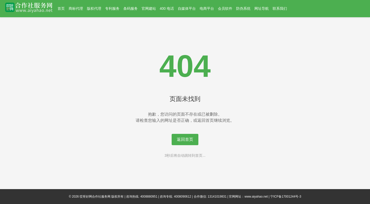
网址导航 (261, 8)
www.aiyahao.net (256, 196)
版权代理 (94, 8)
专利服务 (112, 8)
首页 (61, 8)
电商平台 (207, 8)
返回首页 (185, 139)
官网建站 (149, 8)
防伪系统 (243, 8)
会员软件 (225, 8)
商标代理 (76, 8)
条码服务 (130, 8)
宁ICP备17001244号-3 (285, 196)
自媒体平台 (187, 8)
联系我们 (280, 8)
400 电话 (167, 8)
